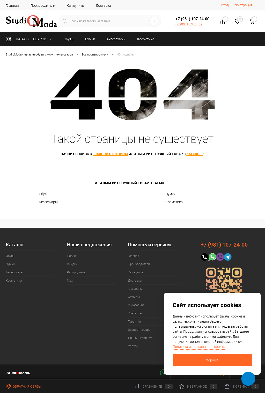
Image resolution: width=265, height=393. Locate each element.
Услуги (133, 346)
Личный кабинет (140, 338)
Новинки (73, 256)
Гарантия (134, 321)
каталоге (194, 154)
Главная (12, 5)
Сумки (171, 194)
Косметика (174, 202)
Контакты (135, 313)
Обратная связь (23, 386)
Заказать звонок (189, 24)
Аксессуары (48, 202)
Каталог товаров (30, 39)
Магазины (135, 288)
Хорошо (212, 360)
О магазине (136, 305)
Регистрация (242, 5)
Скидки (72, 264)
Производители (42, 5)
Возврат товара (139, 329)
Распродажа (76, 272)
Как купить (75, 5)
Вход (225, 5)
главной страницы (110, 154)
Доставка (103, 5)
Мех (70, 280)
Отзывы (134, 297)
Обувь (44, 194)
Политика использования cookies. (199, 347)
